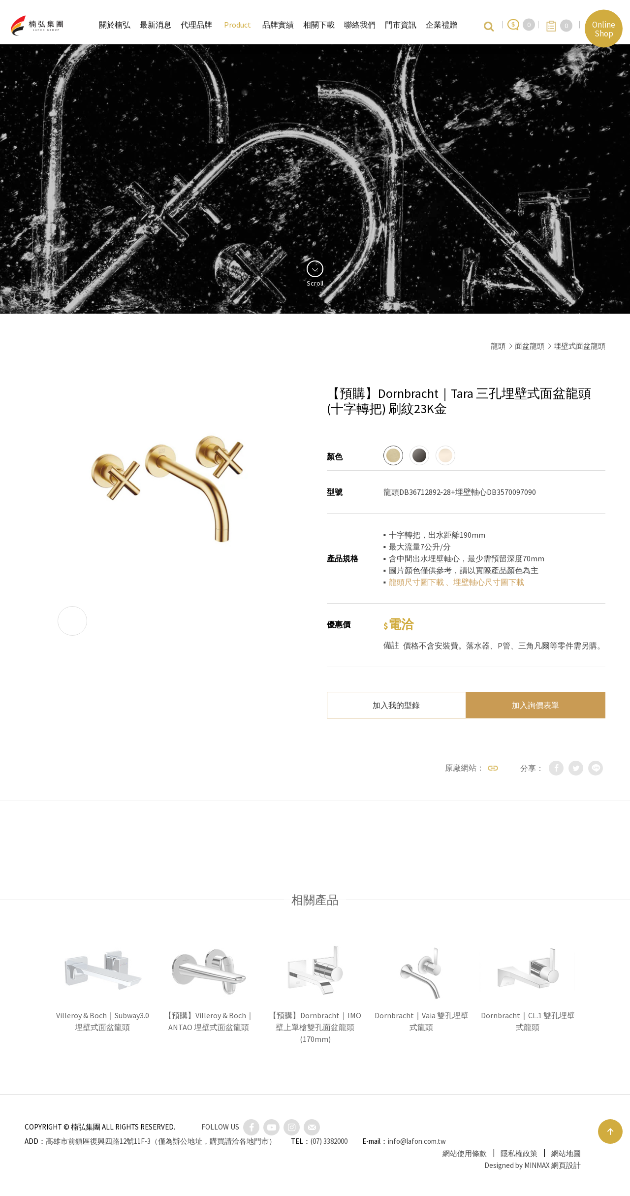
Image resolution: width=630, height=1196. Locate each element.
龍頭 (498, 346)
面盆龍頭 (529, 346)
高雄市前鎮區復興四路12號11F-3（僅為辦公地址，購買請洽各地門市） (161, 1141)
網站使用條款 (464, 1153)
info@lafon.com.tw (417, 1141)
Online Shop (603, 28)
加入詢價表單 (535, 705)
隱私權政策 (519, 1153)
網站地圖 (566, 1153)
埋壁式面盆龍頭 (579, 346)
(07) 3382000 (329, 1141)
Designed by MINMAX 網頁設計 (532, 1165)
